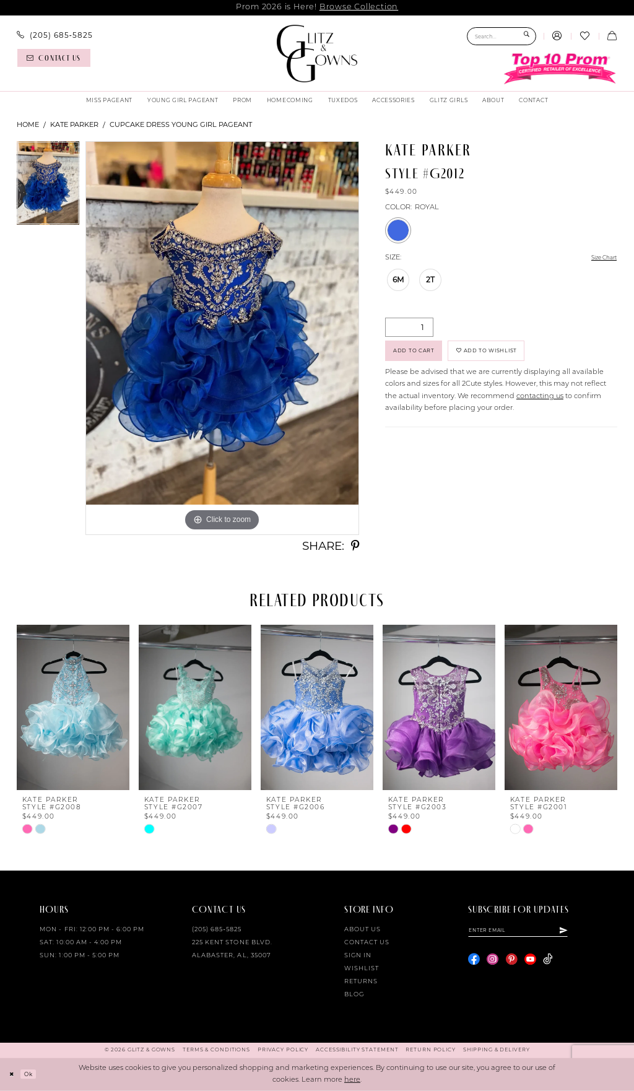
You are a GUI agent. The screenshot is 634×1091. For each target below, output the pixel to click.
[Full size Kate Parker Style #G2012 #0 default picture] (222, 338)
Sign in (357, 955)
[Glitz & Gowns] (317, 53)
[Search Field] (501, 36)
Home (28, 124)
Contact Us (366, 942)
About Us (362, 929)
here (352, 1080)
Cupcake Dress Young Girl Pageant (181, 124)
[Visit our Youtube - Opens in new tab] (530, 963)
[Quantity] (409, 328)
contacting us (539, 404)
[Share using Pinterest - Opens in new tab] (355, 546)
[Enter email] (532, 932)
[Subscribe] (591, 932)
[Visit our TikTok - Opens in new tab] (547, 963)
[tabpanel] (48, 186)
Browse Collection (358, 7)
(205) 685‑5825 (216, 929)
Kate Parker (74, 124)
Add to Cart (422, 356)
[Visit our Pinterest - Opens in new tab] (512, 963)
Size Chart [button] (599, 258)
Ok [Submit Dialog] (34, 1073)
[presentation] (73, 707)
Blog (354, 995)
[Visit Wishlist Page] (584, 36)
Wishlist (361, 968)
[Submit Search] (526, 36)
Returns (361, 982)
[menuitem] (55, 35)
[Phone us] (55, 35)
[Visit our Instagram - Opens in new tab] (492, 963)
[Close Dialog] (14, 1074)
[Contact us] (53, 58)
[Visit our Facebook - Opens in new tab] (474, 963)
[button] (557, 36)
